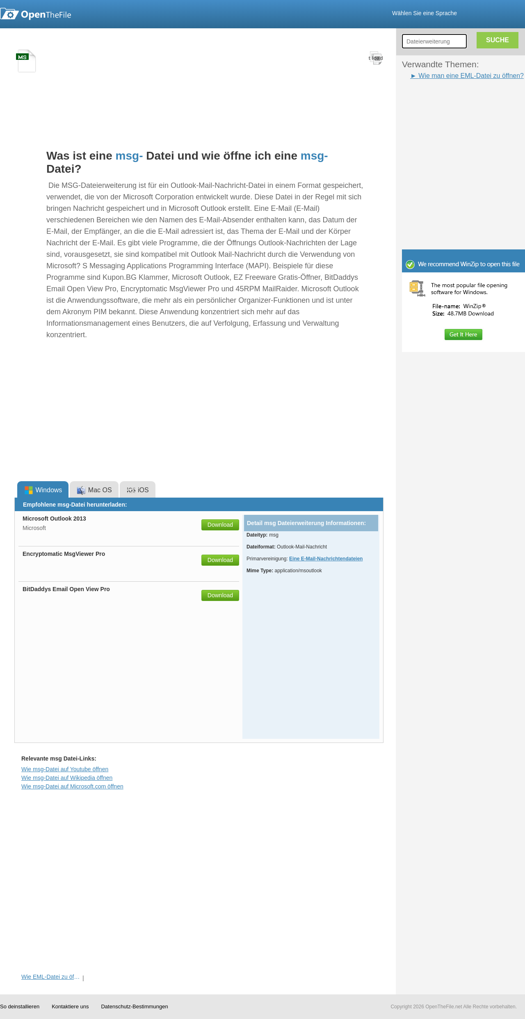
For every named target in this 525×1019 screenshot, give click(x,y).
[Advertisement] (77, 158)
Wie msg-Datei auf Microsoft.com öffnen (72, 786)
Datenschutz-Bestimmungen (134, 1006)
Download (220, 524)
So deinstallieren (19, 1006)
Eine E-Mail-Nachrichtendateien (326, 559)
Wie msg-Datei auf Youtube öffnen (64, 769)
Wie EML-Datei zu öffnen (51, 976)
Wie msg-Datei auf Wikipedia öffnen (66, 778)
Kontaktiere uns (70, 1006)
